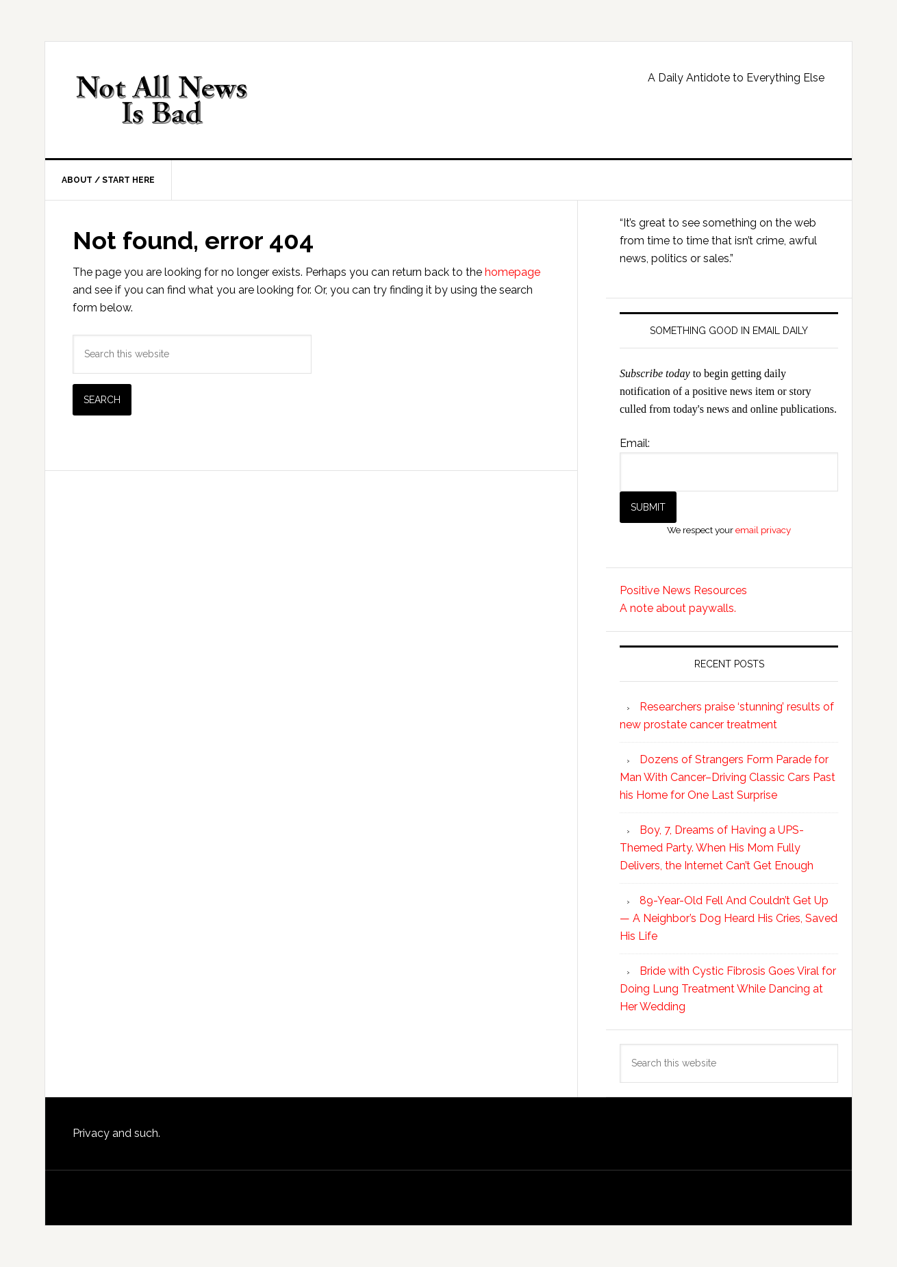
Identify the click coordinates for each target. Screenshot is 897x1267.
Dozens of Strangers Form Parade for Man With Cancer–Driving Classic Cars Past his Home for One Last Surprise (727, 777)
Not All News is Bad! (162, 100)
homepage (512, 272)
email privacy (763, 529)
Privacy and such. (116, 1133)
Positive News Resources (683, 590)
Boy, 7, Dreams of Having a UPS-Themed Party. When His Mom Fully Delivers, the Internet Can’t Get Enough (716, 847)
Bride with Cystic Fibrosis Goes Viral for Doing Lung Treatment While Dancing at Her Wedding (728, 988)
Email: (635, 443)
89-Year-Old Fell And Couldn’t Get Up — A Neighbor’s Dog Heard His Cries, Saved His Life (728, 918)
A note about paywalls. (678, 608)
